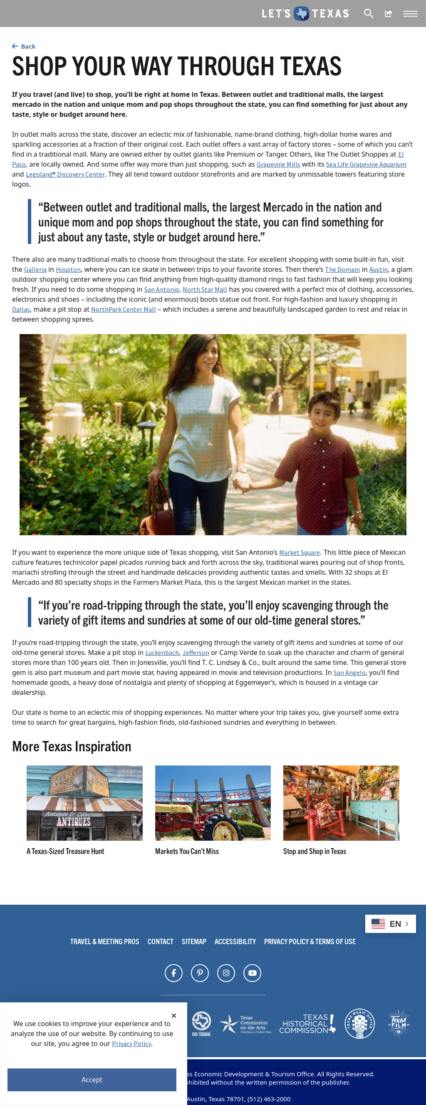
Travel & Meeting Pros (104, 941)
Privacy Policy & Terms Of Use (310, 941)
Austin (378, 269)
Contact (160, 941)
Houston (68, 269)
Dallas (21, 309)
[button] (411, 14)
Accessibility (235, 941)
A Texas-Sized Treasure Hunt (65, 851)
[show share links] (388, 14)
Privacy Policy (131, 1043)
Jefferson (196, 652)
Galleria (35, 269)
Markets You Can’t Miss (187, 851)
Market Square (299, 552)
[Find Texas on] (173, 973)
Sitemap (194, 941)
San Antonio (161, 289)
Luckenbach (162, 652)
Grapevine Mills (278, 164)
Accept (92, 1079)
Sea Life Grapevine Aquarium (366, 164)
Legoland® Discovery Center (65, 174)
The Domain (342, 269)
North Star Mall (205, 289)
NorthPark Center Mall (123, 309)
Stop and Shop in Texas (314, 851)
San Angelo (350, 672)
